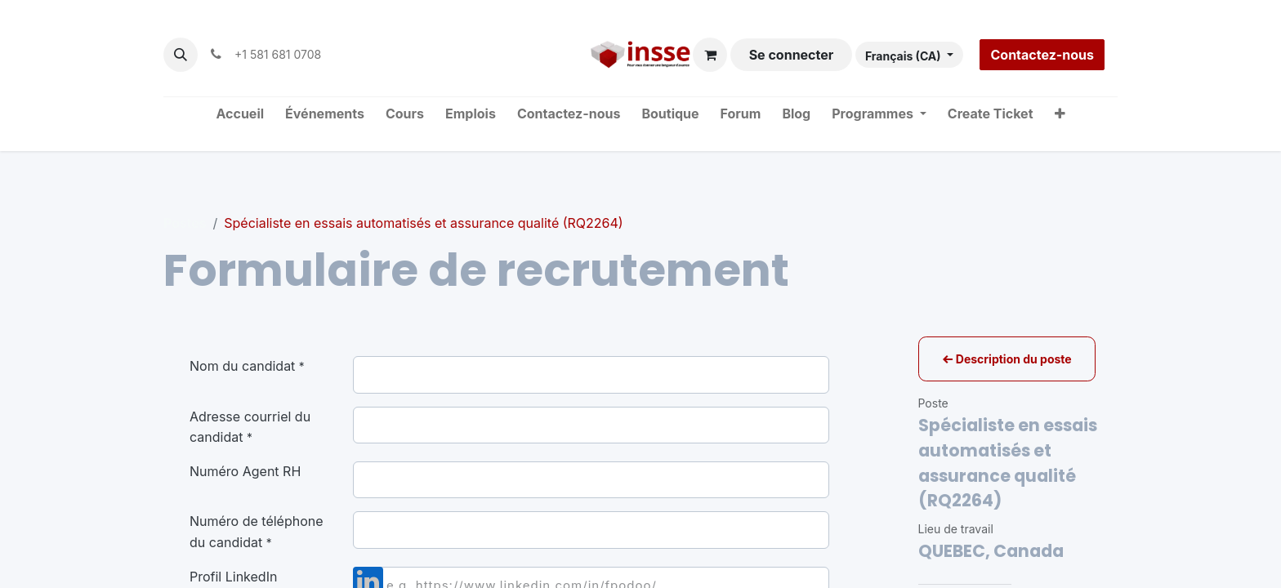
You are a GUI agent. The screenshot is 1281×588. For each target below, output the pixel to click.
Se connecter (791, 55)
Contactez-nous (1042, 55)
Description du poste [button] (1007, 359)
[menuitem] (240, 114)
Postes (184, 223)
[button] (180, 55)
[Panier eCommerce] (710, 55)
